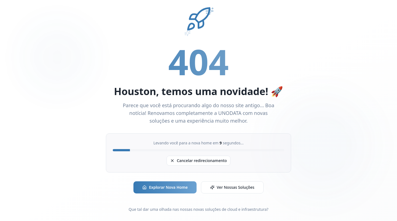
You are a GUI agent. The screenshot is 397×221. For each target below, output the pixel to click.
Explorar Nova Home (165, 187)
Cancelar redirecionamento (198, 160)
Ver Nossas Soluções (232, 187)
